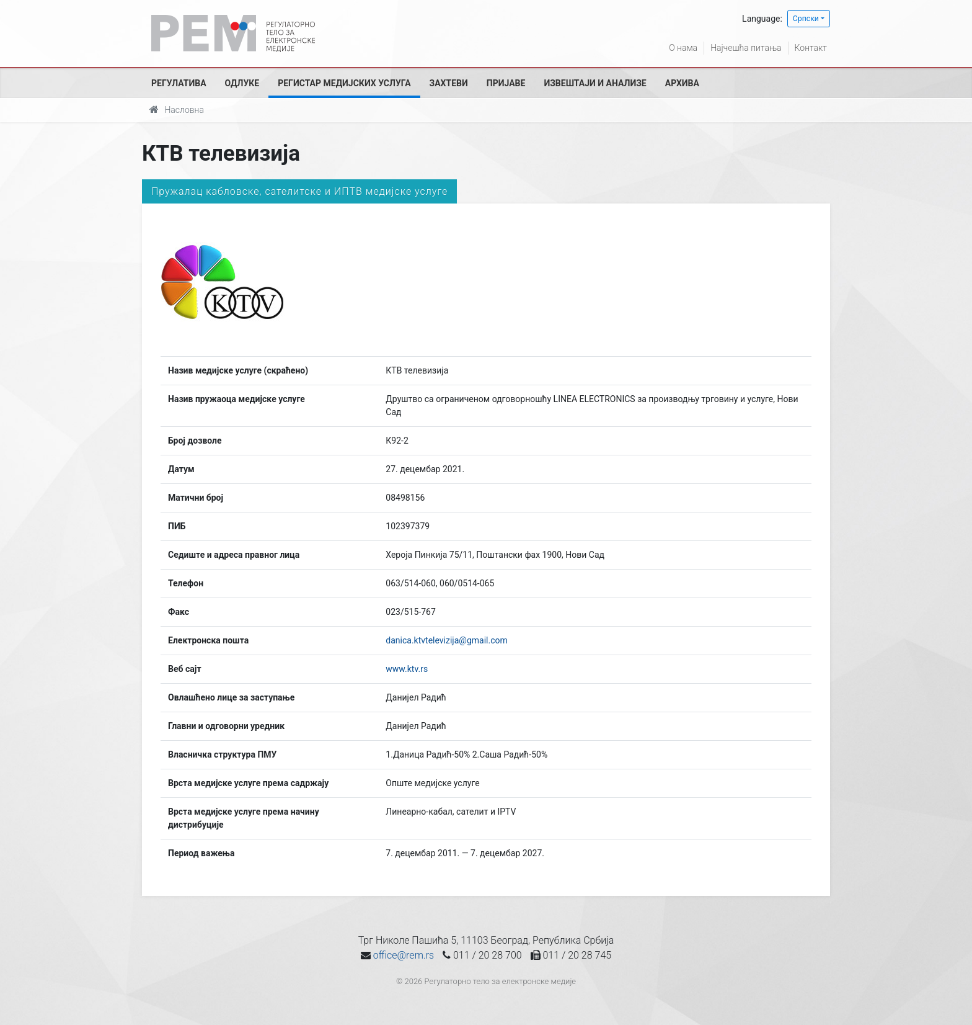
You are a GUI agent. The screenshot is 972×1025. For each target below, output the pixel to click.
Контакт (811, 48)
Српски (806, 18)
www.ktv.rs (407, 669)
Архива (682, 83)
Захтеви (449, 83)
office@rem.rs (403, 955)
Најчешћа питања (745, 48)
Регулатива (178, 83)
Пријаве (506, 83)
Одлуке (242, 83)
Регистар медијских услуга (344, 83)
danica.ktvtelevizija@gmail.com (446, 640)
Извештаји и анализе (595, 83)
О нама (683, 48)
